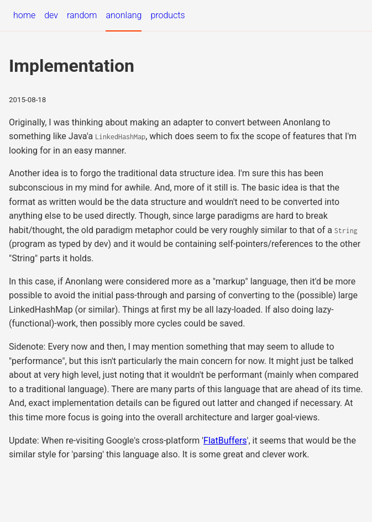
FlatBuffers (225, 440)
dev (51, 15)
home (24, 15)
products (167, 15)
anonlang (124, 15)
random (82, 15)
